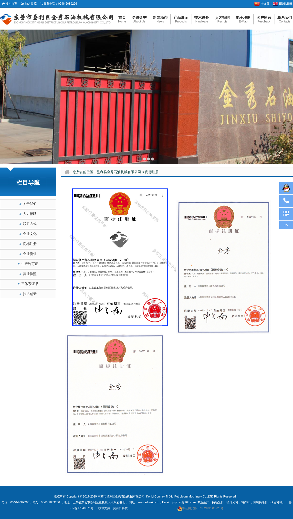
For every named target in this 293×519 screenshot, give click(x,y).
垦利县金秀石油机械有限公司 (119, 172)
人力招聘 (28, 214)
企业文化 (28, 234)
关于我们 (28, 204)
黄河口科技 (120, 508)
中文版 (265, 3)
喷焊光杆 (232, 502)
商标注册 (28, 244)
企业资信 (28, 254)
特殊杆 (245, 502)
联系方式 (28, 224)
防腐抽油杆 (260, 502)
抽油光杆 (218, 502)
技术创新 (28, 294)
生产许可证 (28, 264)
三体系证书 (28, 284)
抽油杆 (275, 502)
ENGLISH (285, 3)
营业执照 (28, 274)
